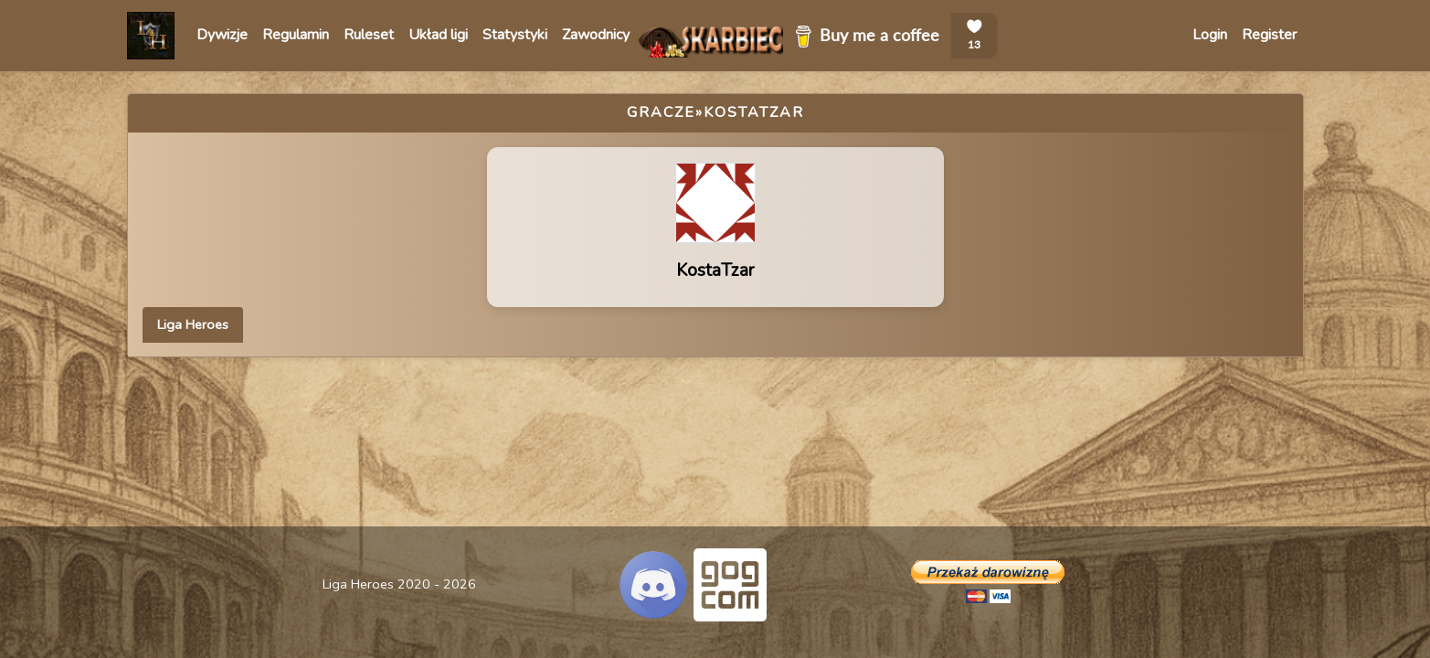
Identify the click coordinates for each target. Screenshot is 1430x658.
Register (1269, 35)
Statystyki (514, 35)
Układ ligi (438, 35)
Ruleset (369, 35)
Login (1209, 35)
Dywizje (222, 35)
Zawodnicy (596, 35)
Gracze (661, 112)
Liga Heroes (192, 324)
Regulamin (295, 35)
